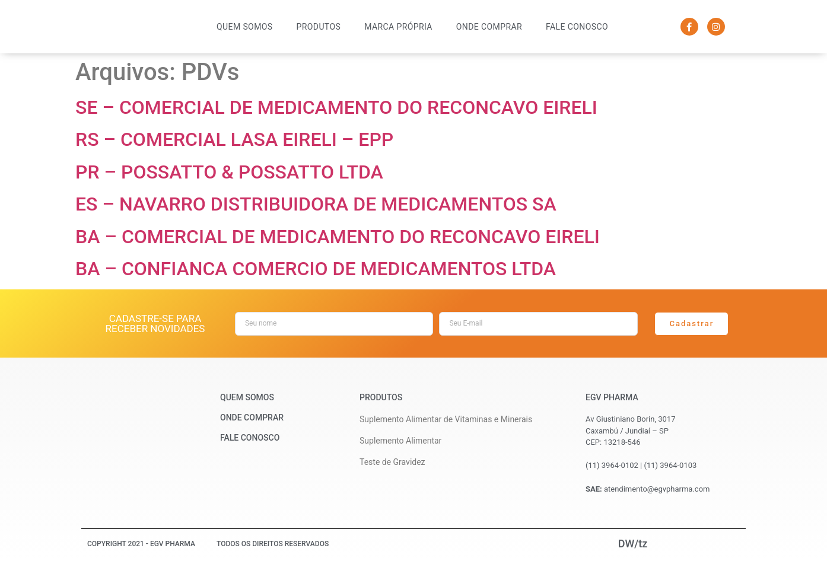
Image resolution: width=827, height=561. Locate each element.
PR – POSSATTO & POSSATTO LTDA (229, 172)
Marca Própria (398, 26)
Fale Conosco (577, 26)
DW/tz (633, 543)
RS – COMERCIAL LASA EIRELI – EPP (234, 139)
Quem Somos (244, 26)
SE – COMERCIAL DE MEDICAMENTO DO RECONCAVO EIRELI (336, 107)
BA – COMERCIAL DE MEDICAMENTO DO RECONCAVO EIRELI (337, 236)
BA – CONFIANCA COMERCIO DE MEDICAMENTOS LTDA (315, 268)
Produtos (319, 26)
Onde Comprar (489, 26)
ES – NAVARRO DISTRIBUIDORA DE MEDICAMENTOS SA (315, 204)
